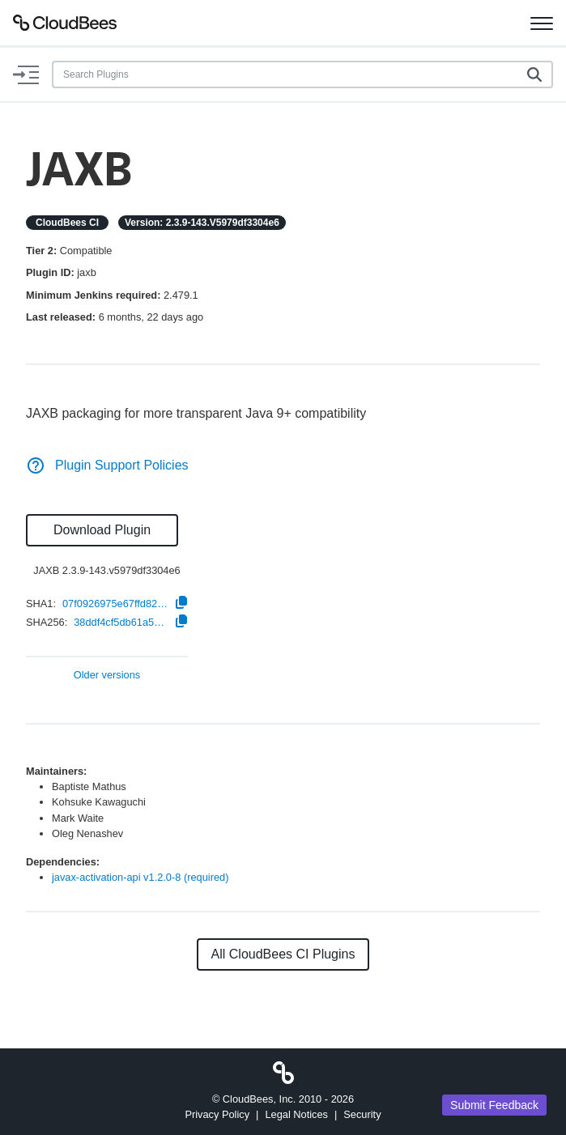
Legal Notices (296, 1114)
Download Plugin (102, 530)
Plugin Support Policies (107, 465)
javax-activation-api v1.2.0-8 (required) (140, 877)
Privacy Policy (217, 1114)
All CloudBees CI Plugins (283, 954)
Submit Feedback (494, 1105)
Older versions (107, 675)
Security (362, 1114)
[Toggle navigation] (541, 23)
